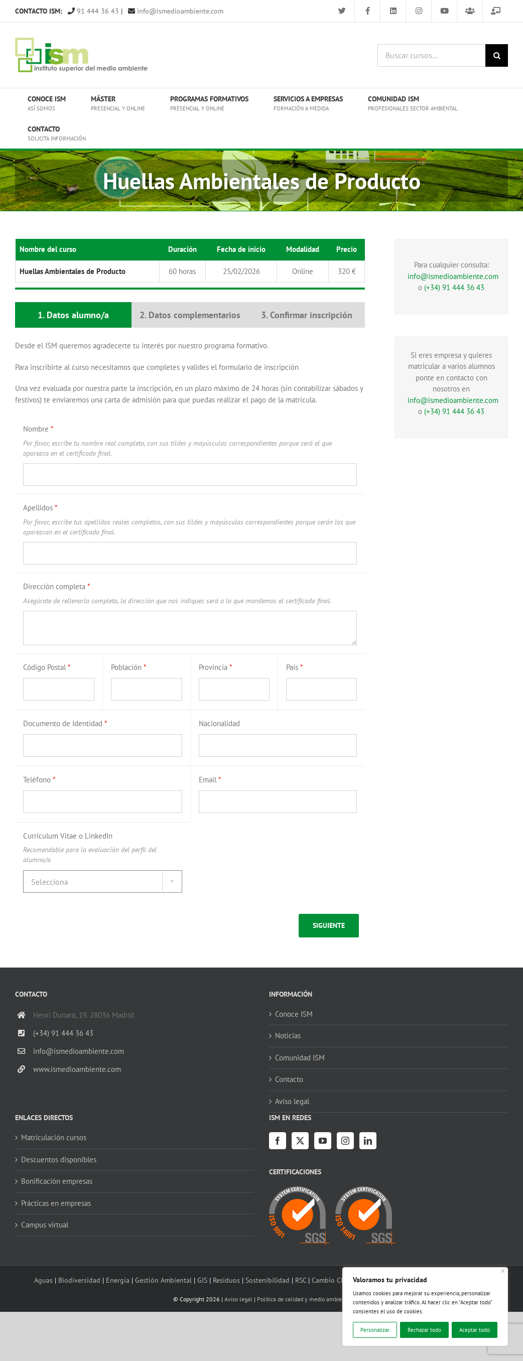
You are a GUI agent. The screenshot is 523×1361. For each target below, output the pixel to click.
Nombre (38, 429)
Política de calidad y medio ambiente (303, 1299)
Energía (117, 1280)
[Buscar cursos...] (431, 55)
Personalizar (374, 1329)
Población (128, 667)
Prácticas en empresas (56, 1203)
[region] (425, 1306)
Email (210, 779)
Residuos (226, 1280)
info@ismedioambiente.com (175, 11)
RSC (300, 1280)
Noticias (288, 1035)
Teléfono (39, 779)
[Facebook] (277, 1140)
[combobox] (102, 881)
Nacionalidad (219, 723)
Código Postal (46, 667)
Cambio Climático (338, 1280)
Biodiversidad (79, 1280)
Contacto (289, 1079)
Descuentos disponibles (58, 1159)
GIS (202, 1280)
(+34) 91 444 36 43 (454, 287)
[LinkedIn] (367, 1140)
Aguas (43, 1280)
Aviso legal (292, 1101)
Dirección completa (56, 586)
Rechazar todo (424, 1329)
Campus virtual (44, 1225)
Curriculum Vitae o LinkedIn (67, 836)
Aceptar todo (474, 1329)
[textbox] (103, 882)
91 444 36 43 (93, 11)
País (294, 667)
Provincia (215, 667)
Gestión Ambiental (163, 1280)
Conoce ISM (294, 1014)
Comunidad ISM (300, 1057)
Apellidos (40, 507)
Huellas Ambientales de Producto (72, 271)
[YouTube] (322, 1140)
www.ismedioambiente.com (77, 1069)
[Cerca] (503, 1271)
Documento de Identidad (65, 723)
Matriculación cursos (53, 1137)
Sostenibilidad (267, 1280)
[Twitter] (300, 1140)
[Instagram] (345, 1140)
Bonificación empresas (56, 1181)
